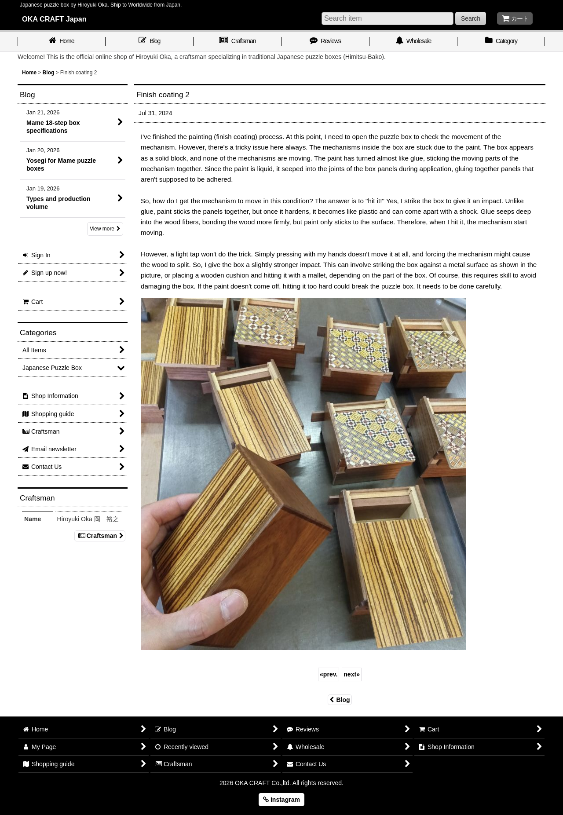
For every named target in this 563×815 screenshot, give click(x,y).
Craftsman (100, 535)
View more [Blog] (105, 229)
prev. (328, 674)
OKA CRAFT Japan (54, 19)
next (352, 674)
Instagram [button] (281, 799)
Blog (339, 699)
